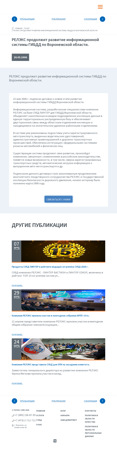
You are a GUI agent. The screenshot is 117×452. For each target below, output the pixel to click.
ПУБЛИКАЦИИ (59, 19)
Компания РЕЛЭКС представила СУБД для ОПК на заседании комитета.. (51, 364)
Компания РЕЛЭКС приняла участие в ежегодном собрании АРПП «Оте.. (51, 315)
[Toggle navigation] (100, 7)
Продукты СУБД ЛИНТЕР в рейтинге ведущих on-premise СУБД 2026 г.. (50, 266)
